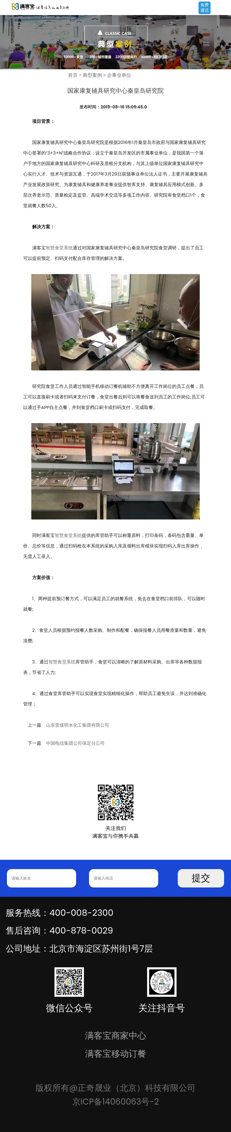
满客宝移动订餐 (115, 1053)
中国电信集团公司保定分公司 (75, 743)
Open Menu (223, 8)
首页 (73, 75)
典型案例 (92, 75)
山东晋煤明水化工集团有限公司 (77, 725)
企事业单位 (119, 75)
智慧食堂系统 (59, 248)
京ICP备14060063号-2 (115, 1102)
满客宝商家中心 (115, 1035)
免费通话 (204, 7)
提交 (201, 878)
